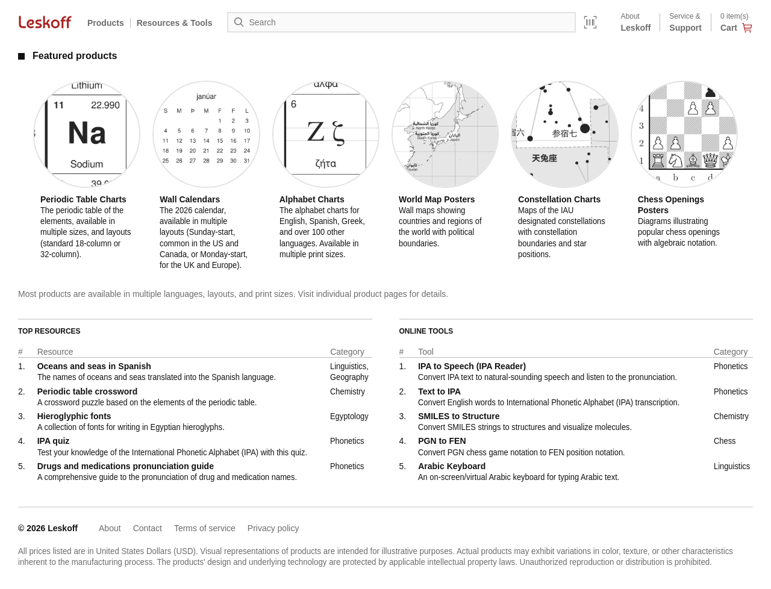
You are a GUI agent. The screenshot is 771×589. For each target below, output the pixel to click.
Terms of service (205, 528)
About (110, 528)
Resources (175, 23)
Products (105, 23)
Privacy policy (273, 528)
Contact (147, 528)
